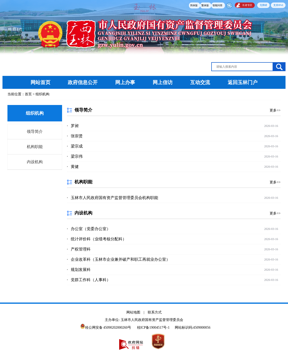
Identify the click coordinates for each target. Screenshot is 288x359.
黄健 (75, 166)
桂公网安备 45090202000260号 (105, 327)
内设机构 (35, 162)
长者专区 (247, 5)
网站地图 (133, 312)
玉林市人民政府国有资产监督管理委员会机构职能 (114, 198)
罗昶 (75, 126)
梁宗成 (77, 146)
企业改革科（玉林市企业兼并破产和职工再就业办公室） (120, 259)
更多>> (275, 110)
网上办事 (125, 82)
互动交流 (200, 82)
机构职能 (35, 147)
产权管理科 (81, 249)
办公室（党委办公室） (90, 229)
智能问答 (217, 5)
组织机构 (42, 94)
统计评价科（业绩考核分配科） (98, 239)
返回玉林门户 (242, 82)
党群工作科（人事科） (90, 280)
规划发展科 (81, 269)
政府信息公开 (83, 82)
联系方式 (155, 312)
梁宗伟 (77, 156)
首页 (28, 94)
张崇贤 (77, 136)
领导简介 (35, 131)
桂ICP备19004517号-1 (153, 327)
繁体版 (205, 5)
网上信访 (163, 82)
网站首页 (40, 82)
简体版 (194, 5)
